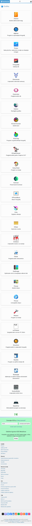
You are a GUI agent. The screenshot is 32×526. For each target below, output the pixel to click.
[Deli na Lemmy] (19, 513)
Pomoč (2, 484)
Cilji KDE (2, 462)
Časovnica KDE (4, 502)
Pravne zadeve (20, 522)
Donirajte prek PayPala (25, 423)
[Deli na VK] (26, 513)
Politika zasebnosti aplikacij (7, 492)
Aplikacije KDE (4, 447)
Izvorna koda (4, 463)
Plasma (2, 445)
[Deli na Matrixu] (3, 513)
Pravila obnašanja (5, 488)
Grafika (5, 6)
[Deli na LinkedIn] (13, 513)
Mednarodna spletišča (6, 506)
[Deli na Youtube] (21, 513)
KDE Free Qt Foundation (6, 501)
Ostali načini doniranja (16, 426)
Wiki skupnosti (4, 482)
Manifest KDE (4, 504)
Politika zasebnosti (5, 490)
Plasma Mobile (4, 451)
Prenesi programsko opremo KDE (8, 486)
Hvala (2, 478)
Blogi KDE (3, 470)
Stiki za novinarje (4, 474)
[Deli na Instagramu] (29, 513)
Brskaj (16, 438)
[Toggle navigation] (19, 1)
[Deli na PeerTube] (24, 513)
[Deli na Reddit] (16, 513)
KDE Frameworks (5, 449)
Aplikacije (5, 2)
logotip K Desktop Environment (12, 521)
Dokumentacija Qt (5, 460)
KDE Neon (3, 453)
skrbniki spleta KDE (13, 519)
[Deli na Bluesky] (8, 513)
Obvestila (3, 468)
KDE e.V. (3, 499)
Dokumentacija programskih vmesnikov (10, 458)
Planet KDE (3, 472)
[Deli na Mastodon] (5, 513)
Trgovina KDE (4, 497)
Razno (2, 476)
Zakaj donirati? (21, 420)
